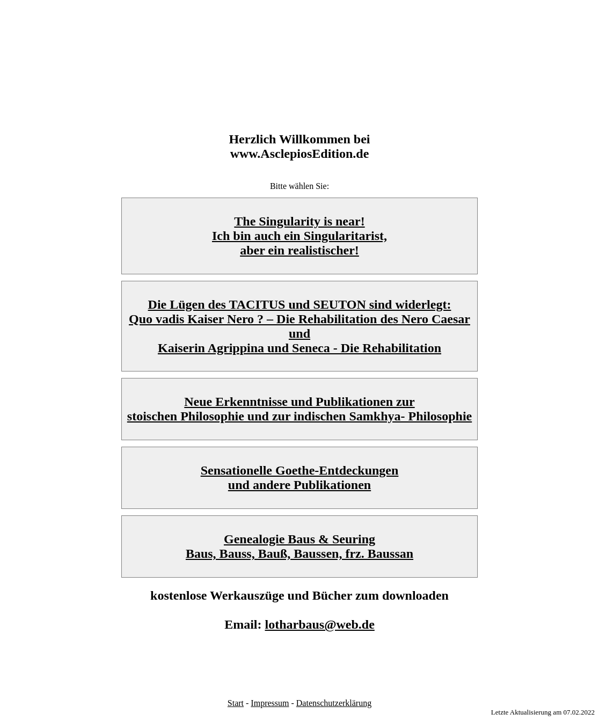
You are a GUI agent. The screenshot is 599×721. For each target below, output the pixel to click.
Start (236, 703)
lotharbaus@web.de (319, 624)
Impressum (270, 703)
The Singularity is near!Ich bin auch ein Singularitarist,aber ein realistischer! (299, 235)
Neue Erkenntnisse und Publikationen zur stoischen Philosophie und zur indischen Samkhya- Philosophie (299, 409)
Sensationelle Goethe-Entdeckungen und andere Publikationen (300, 477)
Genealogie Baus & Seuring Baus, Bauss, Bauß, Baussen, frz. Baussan (299, 546)
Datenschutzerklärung (333, 703)
